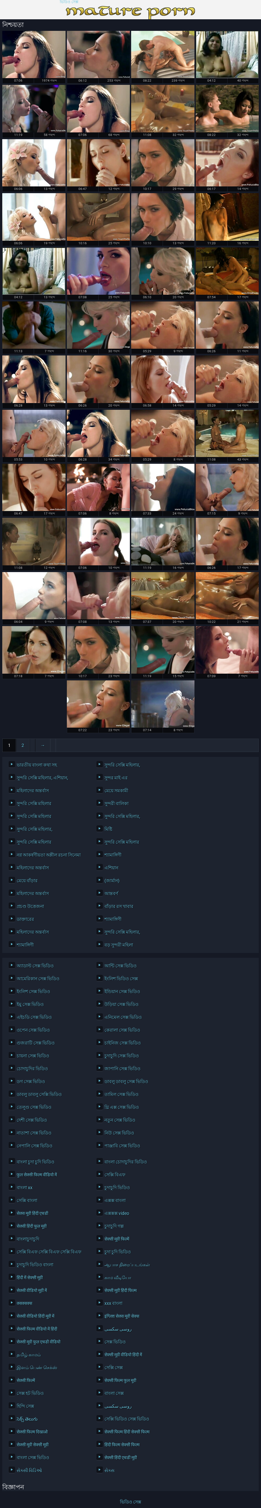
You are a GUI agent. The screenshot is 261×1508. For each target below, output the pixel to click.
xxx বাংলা (113, 1303)
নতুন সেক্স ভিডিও (119, 1120)
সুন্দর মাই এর (116, 777)
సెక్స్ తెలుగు (27, 1419)
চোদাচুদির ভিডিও (32, 1068)
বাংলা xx (24, 1187)
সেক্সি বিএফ (114, 1174)
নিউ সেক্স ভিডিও (119, 1132)
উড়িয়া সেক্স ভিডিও (121, 1004)
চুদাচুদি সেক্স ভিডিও (121, 1055)
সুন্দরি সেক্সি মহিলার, (122, 764)
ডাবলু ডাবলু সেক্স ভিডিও (126, 1081)
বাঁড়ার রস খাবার (118, 906)
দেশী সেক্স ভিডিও (32, 1120)
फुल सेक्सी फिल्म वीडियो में (37, 1174)
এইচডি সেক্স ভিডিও (34, 1017)
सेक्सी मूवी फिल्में (116, 1239)
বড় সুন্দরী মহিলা (118, 944)
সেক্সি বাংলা (27, 1200)
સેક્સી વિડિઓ (29, 1470)
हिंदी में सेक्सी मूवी (30, 1277)
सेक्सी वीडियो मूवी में (32, 1290)
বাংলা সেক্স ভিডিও (33, 1457)
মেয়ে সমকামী (116, 790)
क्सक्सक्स (24, 1303)
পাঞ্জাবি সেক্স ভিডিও (122, 1145)
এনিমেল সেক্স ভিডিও (123, 1017)
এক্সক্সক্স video (116, 1213)
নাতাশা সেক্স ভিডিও (34, 1132)
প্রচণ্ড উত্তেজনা (30, 906)
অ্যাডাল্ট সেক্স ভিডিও (35, 965)
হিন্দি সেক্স (25, 1406)
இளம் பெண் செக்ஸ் (37, 1367)
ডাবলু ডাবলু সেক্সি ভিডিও (39, 1094)
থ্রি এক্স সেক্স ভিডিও (121, 1107)
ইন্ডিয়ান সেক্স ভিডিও (122, 991)
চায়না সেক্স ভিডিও (33, 1055)
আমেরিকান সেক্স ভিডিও (38, 978)
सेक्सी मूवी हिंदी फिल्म (120, 1290)
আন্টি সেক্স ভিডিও (120, 965)
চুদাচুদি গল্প (114, 1226)
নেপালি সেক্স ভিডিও (34, 1145)
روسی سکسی (118, 1329)
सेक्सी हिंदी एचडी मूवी (120, 1457)
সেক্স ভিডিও (115, 1341)
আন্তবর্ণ (111, 893)
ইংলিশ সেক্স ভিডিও (33, 991)
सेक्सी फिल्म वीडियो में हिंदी (37, 1329)
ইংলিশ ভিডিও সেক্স (121, 978)
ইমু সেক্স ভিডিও (30, 1004)
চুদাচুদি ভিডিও (117, 1187)
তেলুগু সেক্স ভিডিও (34, 1107)
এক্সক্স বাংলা (115, 1200)
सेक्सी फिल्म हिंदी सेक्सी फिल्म (126, 1431)
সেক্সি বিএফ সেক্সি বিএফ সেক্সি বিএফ (49, 1251)
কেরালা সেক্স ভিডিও (122, 1030)
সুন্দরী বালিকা (116, 803)
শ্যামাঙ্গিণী (113, 854)
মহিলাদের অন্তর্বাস (33, 790)
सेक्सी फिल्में (26, 1380)
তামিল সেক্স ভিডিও (121, 1094)
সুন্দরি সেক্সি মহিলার (34, 803)
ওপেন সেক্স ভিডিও (33, 1030)
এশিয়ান (111, 867)
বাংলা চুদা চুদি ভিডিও (35, 1161)
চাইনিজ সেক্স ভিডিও (122, 1043)
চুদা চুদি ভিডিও (117, 1251)
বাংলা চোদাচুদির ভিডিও (125, 1161)
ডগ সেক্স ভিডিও (31, 1081)
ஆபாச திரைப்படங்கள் (127, 1264)
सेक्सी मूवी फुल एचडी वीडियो (38, 1341)
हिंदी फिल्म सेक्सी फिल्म (122, 1444)
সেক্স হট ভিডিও (30, 1393)
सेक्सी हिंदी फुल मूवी (32, 1226)
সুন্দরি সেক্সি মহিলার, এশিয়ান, (42, 777)
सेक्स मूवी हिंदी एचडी (32, 1213)
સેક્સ (109, 1470)
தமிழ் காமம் (29, 1354)
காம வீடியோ (117, 1277)
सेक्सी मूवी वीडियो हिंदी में (123, 1354)
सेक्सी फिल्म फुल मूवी (120, 1380)
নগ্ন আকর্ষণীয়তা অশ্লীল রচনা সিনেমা (49, 854)
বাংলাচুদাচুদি (28, 1239)
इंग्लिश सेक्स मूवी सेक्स (121, 1316)
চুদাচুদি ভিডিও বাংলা (35, 1264)
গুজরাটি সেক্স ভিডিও (36, 1043)
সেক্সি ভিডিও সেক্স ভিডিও (126, 1419)
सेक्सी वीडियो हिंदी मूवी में (35, 1316)
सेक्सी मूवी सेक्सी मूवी (33, 1444)
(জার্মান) (112, 880)
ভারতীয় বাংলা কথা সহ (37, 764)
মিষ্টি (108, 829)
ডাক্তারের (25, 919)
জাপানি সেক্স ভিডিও (122, 1068)
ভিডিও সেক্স (69, 2)
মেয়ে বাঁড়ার (27, 880)
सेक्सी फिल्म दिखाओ (32, 1431)
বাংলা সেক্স (114, 1393)
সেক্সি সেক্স (113, 1367)
